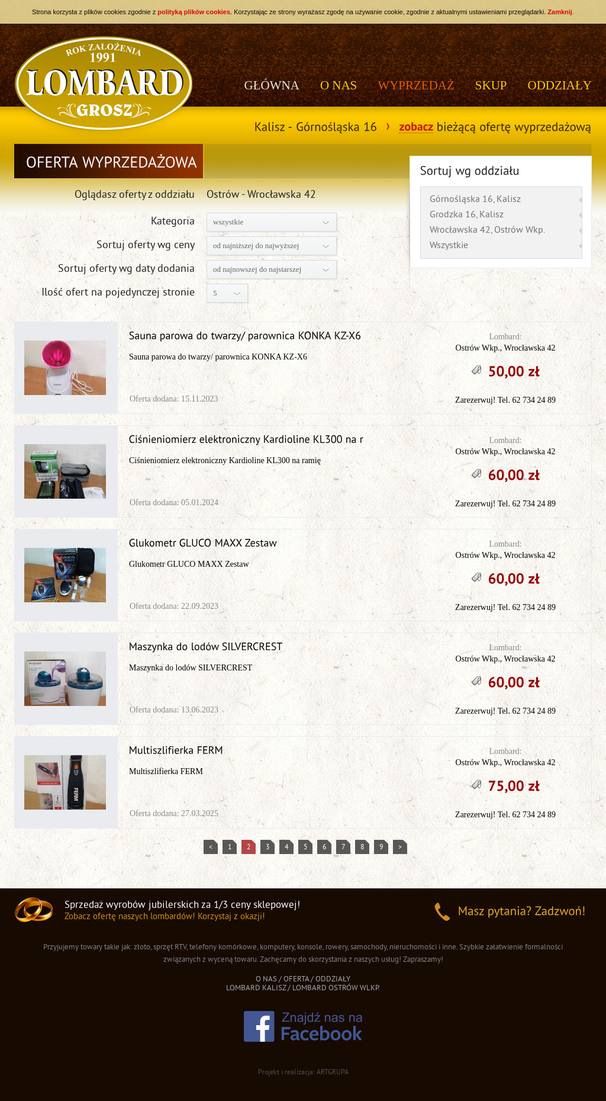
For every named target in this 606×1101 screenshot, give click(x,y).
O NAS (338, 85)
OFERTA (296, 979)
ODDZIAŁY (560, 85)
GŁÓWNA (271, 85)
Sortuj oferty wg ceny (145, 245)
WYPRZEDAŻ (416, 85)
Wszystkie (449, 246)
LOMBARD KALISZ (256, 988)
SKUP (491, 85)
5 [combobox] (215, 292)
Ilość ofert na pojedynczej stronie (118, 293)
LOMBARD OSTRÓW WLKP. (336, 988)
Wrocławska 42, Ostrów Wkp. (487, 230)
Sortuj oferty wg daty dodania (126, 269)
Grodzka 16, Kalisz (467, 215)
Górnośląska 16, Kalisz (475, 200)
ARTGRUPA (333, 1072)
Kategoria (173, 222)
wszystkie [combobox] (228, 221)
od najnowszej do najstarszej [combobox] (257, 269)
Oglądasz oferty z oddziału (135, 195)
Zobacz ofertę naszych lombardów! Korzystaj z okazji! (165, 917)
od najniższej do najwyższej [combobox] (256, 245)
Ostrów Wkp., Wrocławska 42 (506, 348)
